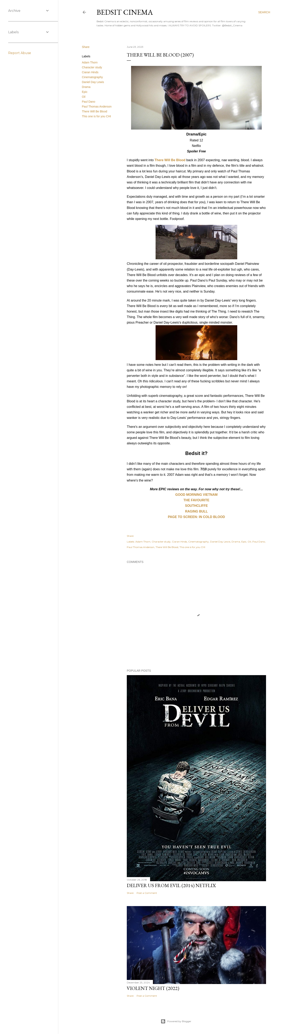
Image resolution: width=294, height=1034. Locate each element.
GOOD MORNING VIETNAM (196, 494)
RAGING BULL (196, 511)
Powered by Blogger (176, 1021)
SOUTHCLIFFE (196, 505)
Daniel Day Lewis (93, 82)
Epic (84, 91)
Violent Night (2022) (153, 988)
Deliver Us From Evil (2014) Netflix (171, 885)
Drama (86, 87)
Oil (83, 96)
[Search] (264, 12)
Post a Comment (147, 892)
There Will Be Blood (94, 111)
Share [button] (85, 47)
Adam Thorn (90, 62)
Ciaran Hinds (90, 72)
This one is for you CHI (96, 116)
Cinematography (92, 77)
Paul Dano (88, 101)
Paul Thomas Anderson (96, 106)
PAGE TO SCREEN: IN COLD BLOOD (196, 517)
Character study (92, 67)
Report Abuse (19, 53)
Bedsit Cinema (125, 12)
